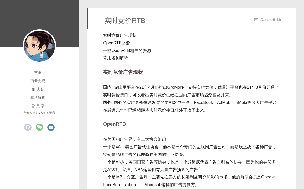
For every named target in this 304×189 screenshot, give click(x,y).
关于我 (50, 113)
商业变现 (37, 81)
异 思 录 (37, 106)
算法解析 (37, 98)
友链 (41, 113)
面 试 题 (37, 89)
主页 (38, 72)
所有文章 (29, 113)
